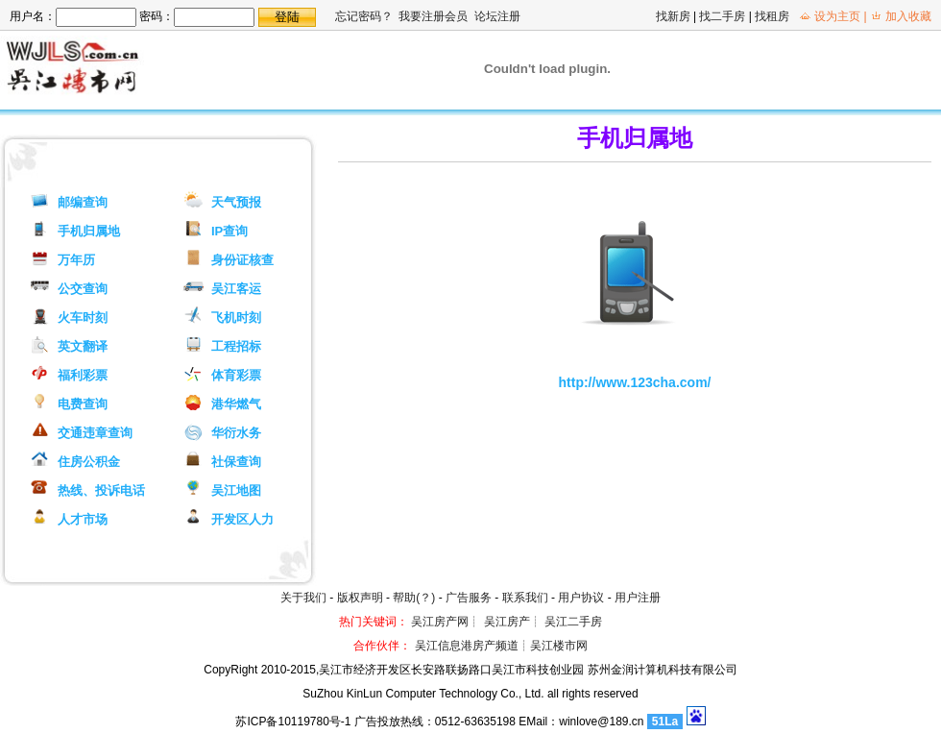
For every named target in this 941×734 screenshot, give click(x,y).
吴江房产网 (440, 621)
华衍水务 (236, 433)
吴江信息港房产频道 (467, 645)
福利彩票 (83, 375)
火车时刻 (83, 317)
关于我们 (303, 597)
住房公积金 (89, 461)
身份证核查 (242, 260)
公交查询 (83, 288)
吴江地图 (236, 490)
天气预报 (236, 202)
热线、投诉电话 (101, 490)
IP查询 (229, 231)
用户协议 (581, 597)
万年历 (76, 260)
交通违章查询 (95, 433)
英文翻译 (83, 346)
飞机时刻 (236, 317)
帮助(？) (414, 597)
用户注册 (638, 597)
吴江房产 (507, 621)
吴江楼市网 (559, 645)
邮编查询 (83, 202)
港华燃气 (236, 404)
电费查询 (83, 404)
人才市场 (83, 519)
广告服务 (469, 597)
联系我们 (525, 597)
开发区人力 (242, 519)
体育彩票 (236, 375)
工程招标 (236, 346)
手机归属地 (89, 231)
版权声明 (360, 597)
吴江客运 (236, 288)
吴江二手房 (573, 621)
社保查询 (236, 461)
